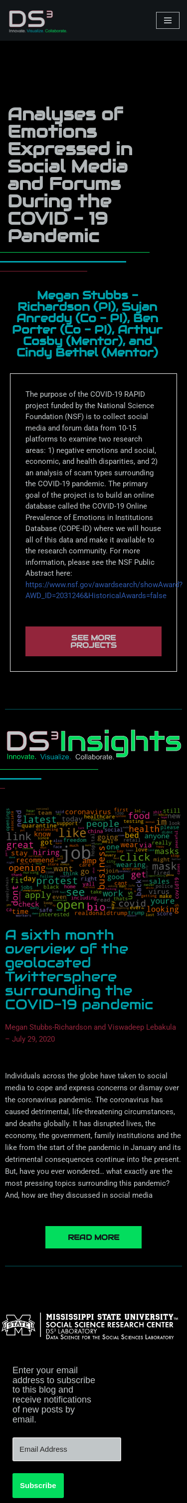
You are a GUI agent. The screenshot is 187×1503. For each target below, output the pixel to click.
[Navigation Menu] (168, 20)
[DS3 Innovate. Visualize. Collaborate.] (37, 20)
